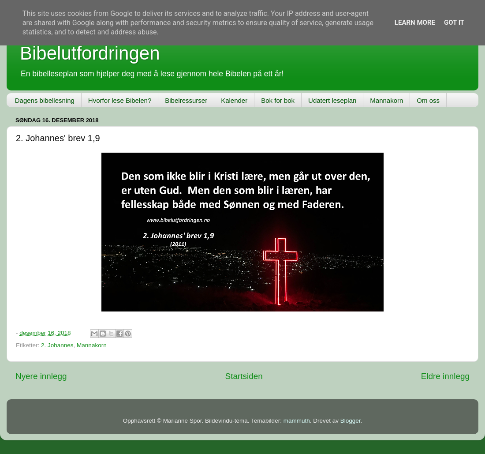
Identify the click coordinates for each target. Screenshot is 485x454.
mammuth (297, 420)
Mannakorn (386, 100)
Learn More (415, 22)
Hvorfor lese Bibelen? (119, 100)
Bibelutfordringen (90, 53)
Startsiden (244, 376)
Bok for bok (278, 100)
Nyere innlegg (41, 376)
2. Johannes (57, 345)
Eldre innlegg (445, 376)
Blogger (350, 420)
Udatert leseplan (332, 100)
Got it (454, 22)
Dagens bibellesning (45, 100)
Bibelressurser (186, 100)
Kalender (234, 100)
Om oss (428, 100)
